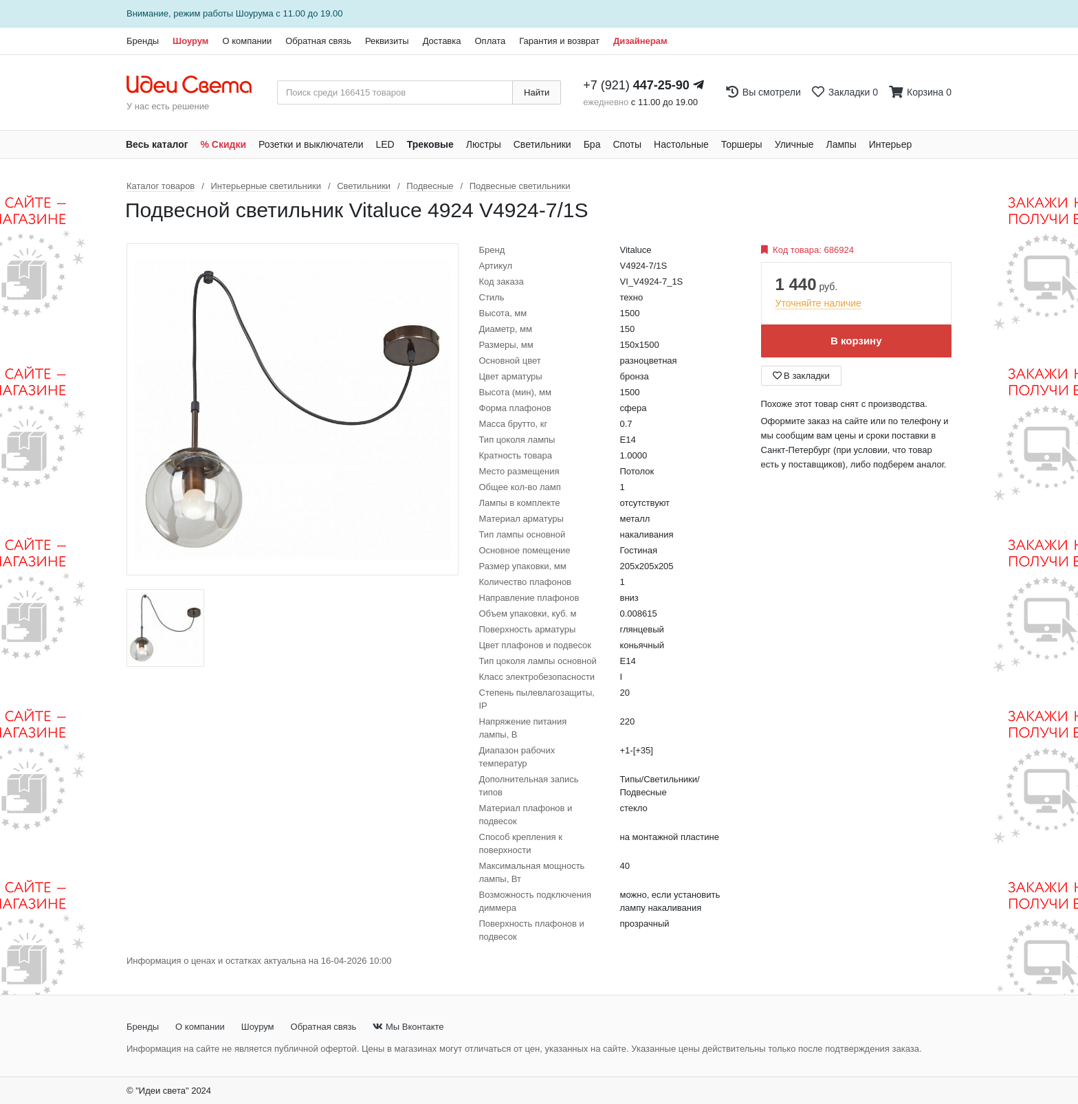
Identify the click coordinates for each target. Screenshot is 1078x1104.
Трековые (430, 144)
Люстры (483, 144)
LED (384, 144)
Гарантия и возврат (559, 41)
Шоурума (255, 13)
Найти (536, 92)
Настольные (681, 144)
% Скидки (224, 144)
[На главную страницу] (196, 85)
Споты (627, 144)
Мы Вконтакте (408, 1027)
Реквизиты (387, 41)
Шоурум (190, 41)
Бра (592, 144)
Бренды (142, 41)
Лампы (841, 144)
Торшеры (741, 144)
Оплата (489, 41)
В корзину (856, 340)
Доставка (442, 41)
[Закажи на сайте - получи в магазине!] (53, 577)
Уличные (794, 144)
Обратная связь (318, 41)
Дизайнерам (640, 41)
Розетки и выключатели (310, 144)
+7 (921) (636, 85)
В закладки (801, 376)
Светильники (542, 144)
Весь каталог (157, 144)
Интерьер (890, 144)
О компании (247, 41)
